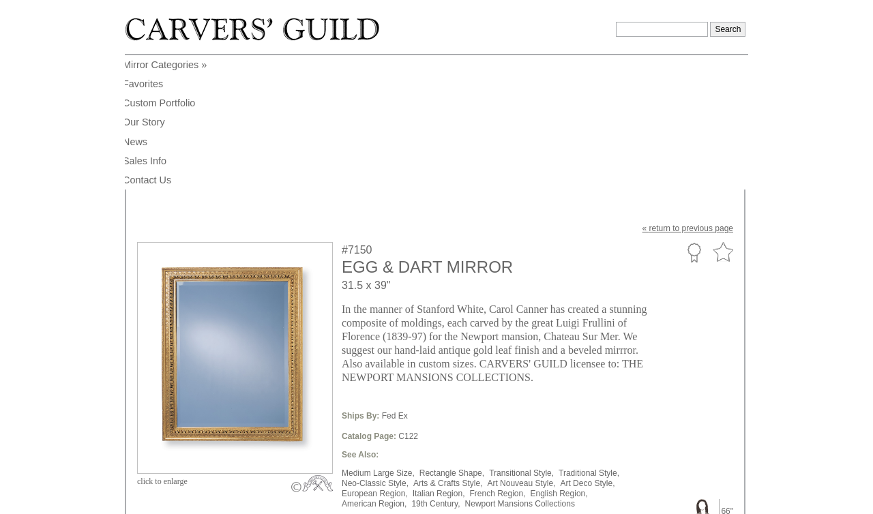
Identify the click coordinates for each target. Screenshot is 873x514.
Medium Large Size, (378, 339)
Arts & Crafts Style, (447, 349)
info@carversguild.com (216, 497)
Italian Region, (439, 359)
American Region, (374, 369)
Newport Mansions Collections (520, 369)
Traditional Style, (589, 339)
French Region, (497, 359)
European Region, (375, 359)
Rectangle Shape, (451, 339)
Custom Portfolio (694, 118)
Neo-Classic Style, (375, 349)
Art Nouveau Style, (521, 349)
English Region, (559, 359)
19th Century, (435, 369)
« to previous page (687, 94)
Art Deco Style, (587, 349)
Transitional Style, (521, 339)
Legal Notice (628, 499)
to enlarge (162, 347)
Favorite (723, 118)
